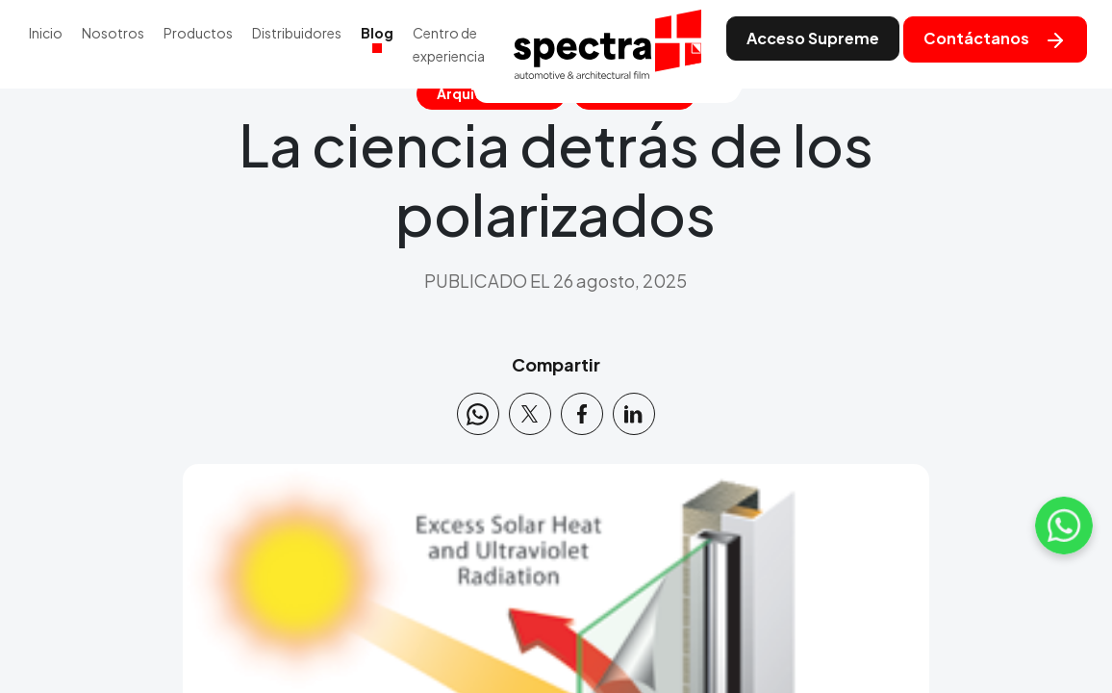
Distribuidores (296, 32)
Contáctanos (995, 40)
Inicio (46, 32)
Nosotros (113, 32)
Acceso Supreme (812, 38)
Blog (377, 32)
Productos (198, 32)
